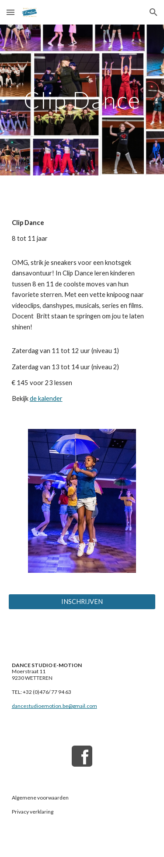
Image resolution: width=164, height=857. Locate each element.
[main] (82, 100)
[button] (10, 12)
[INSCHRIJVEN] (82, 602)
